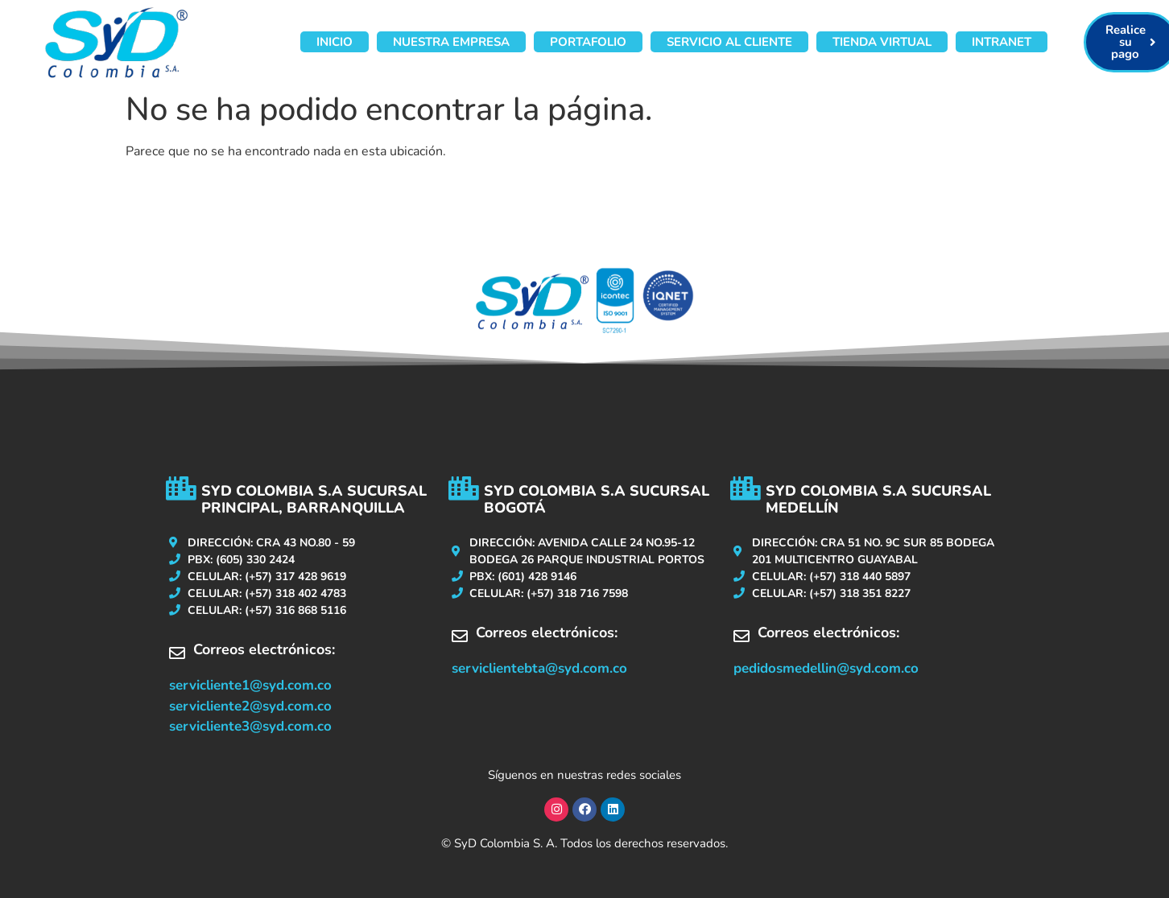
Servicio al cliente (729, 42)
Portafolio (588, 42)
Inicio (334, 42)
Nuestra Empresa (451, 42)
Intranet (1001, 42)
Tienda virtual (881, 42)
